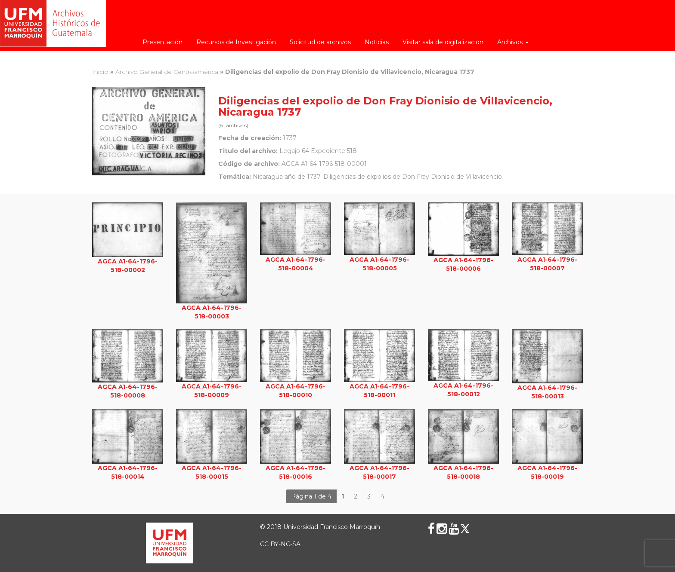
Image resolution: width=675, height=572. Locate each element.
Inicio (100, 72)
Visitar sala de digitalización (443, 42)
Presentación (162, 42)
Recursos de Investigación (236, 42)
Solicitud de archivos (320, 42)
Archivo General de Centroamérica (166, 72)
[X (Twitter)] (465, 528)
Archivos (513, 42)
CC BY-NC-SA (280, 544)
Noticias (377, 42)
